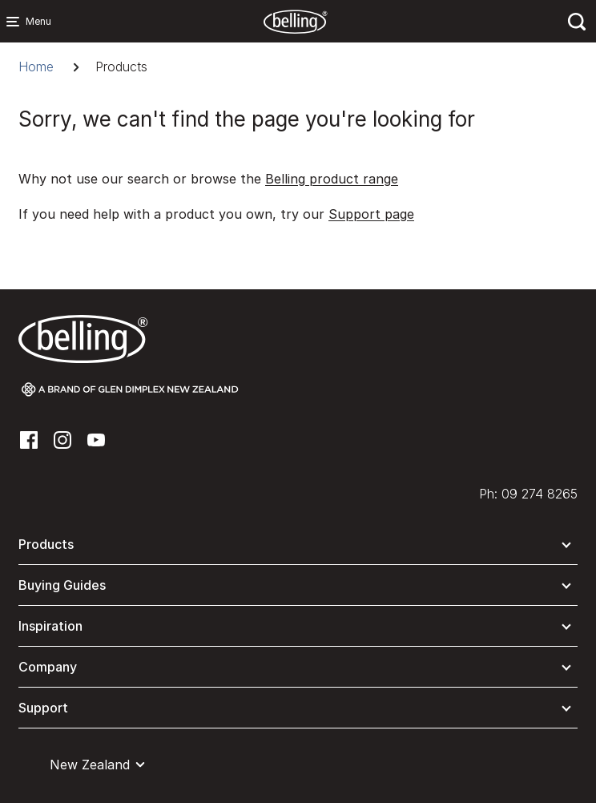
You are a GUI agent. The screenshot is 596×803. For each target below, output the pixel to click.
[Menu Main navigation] (16, 21)
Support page (371, 214)
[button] (298, 548)
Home (36, 67)
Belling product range (331, 179)
